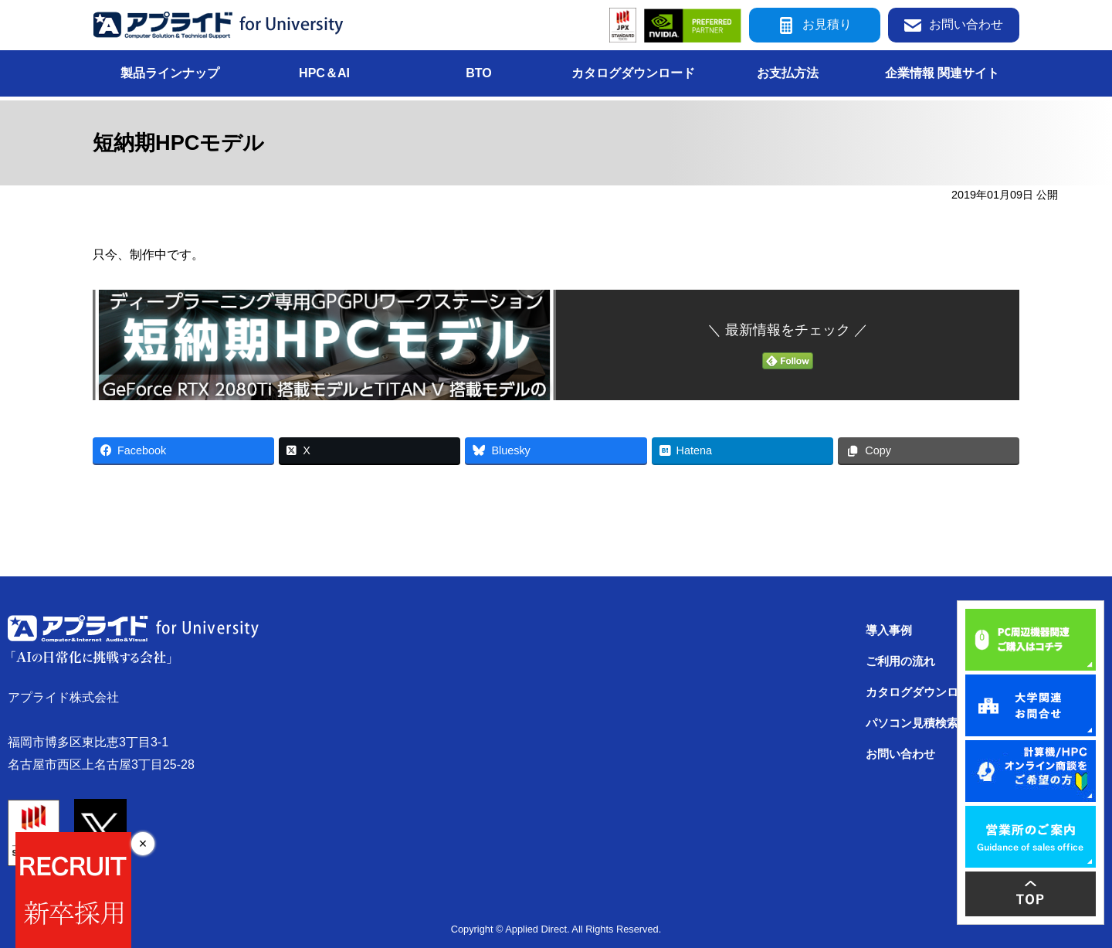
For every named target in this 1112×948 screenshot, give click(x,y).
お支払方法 (788, 73)
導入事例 (889, 630)
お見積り (815, 25)
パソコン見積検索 (912, 723)
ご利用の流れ (900, 661)
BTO (478, 73)
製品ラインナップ (169, 73)
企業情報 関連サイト (942, 73)
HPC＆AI (324, 73)
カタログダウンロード (633, 73)
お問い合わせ (953, 25)
